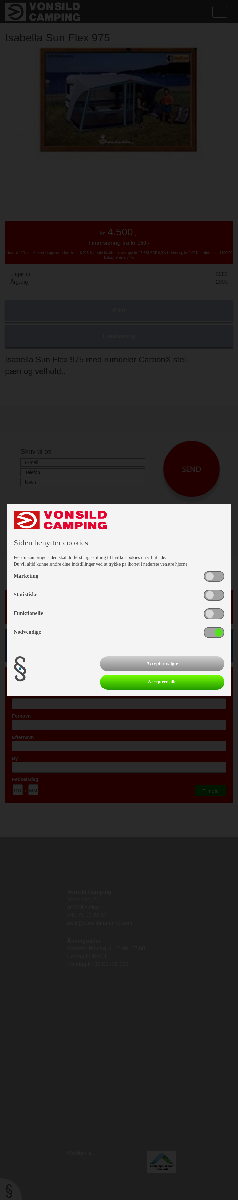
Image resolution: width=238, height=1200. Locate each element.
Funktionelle (28, 613)
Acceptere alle (162, 681)
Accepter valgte (162, 663)
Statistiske (25, 594)
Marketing (26, 576)
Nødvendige (27, 632)
